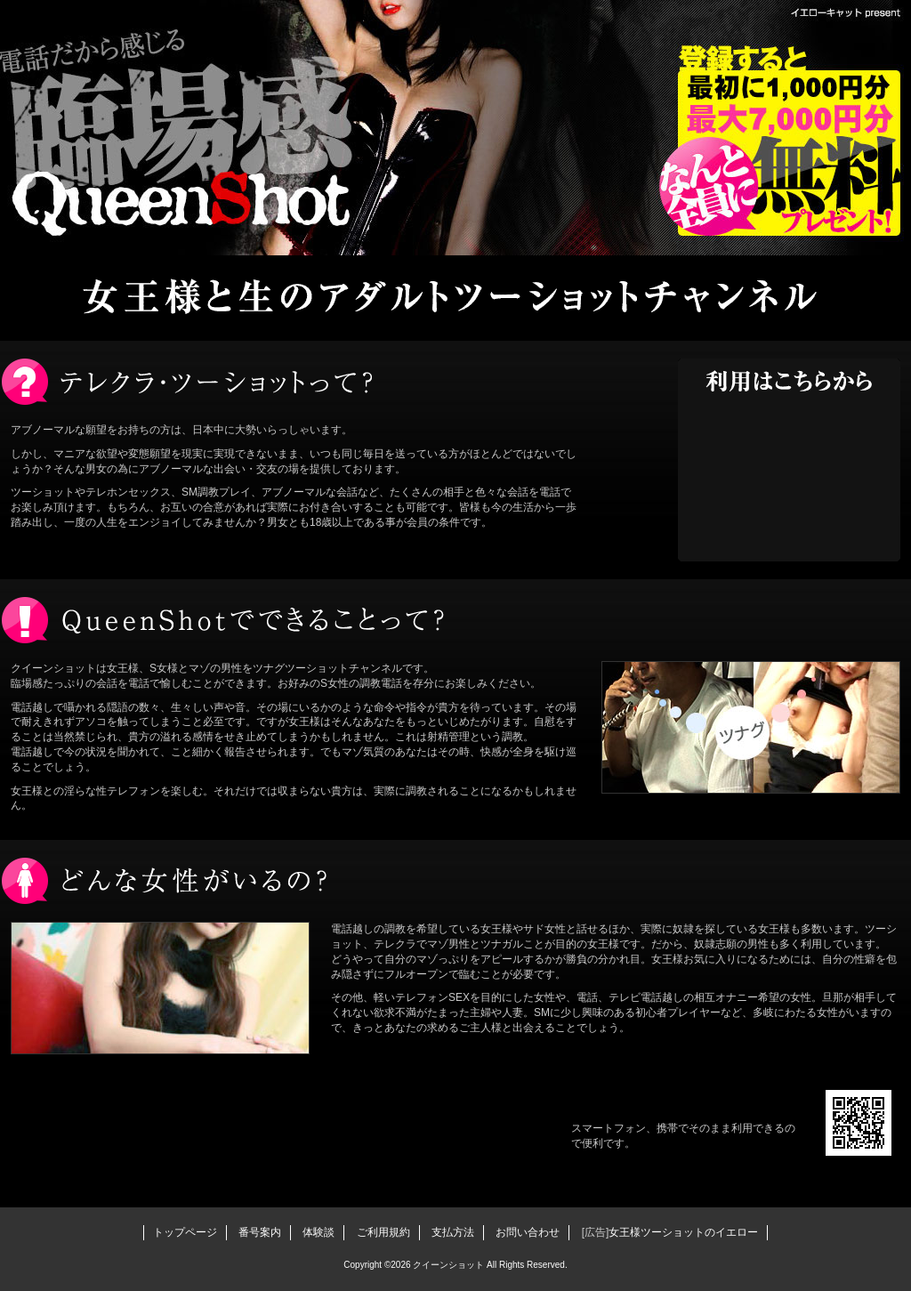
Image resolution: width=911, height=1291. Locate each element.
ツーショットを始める (302, 1130)
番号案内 (259, 1232)
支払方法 (452, 1232)
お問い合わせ (528, 1232)
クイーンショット (189, 133)
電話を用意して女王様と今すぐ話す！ (789, 476)
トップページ (185, 1232)
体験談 (318, 1232)
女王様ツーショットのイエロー (683, 1232)
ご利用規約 (383, 1232)
